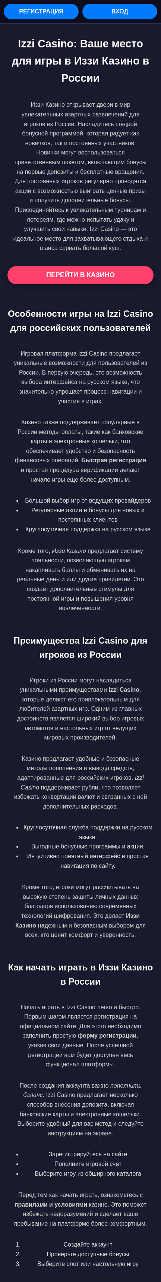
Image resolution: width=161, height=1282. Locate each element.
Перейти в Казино (80, 275)
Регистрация (41, 11)
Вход (119, 11)
